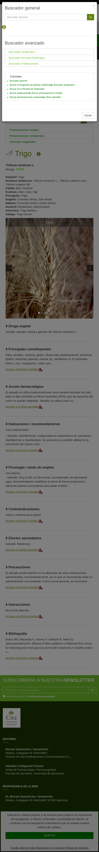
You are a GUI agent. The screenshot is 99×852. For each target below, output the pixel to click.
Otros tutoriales (53, 97)
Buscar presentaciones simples (47, 93)
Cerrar (88, 115)
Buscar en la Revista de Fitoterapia (27, 89)
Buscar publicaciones (20, 93)
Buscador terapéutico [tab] (22, 51)
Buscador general (18, 80)
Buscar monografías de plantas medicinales (31, 85)
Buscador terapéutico (64, 85)
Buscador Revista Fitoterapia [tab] (27, 57)
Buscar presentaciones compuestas (27, 97)
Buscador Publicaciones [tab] (24, 63)
